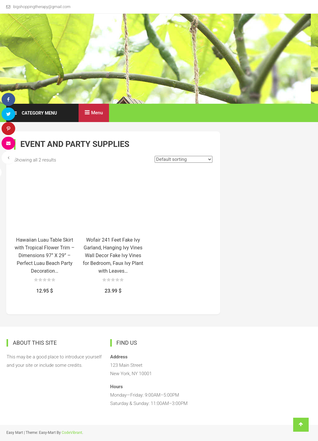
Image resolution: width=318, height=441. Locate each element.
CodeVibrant (71, 432)
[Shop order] (183, 159)
